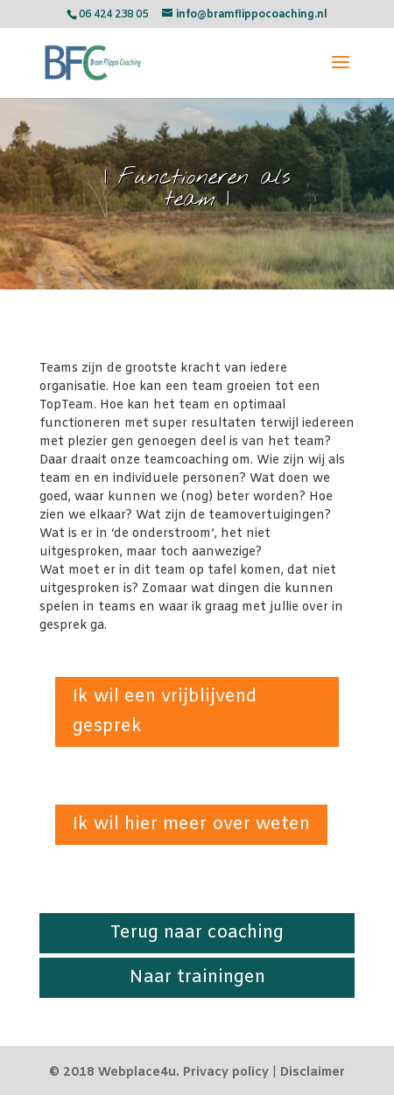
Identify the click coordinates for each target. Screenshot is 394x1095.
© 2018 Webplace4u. (114, 1072)
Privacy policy (226, 1072)
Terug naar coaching (197, 933)
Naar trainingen (197, 977)
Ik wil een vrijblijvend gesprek (165, 711)
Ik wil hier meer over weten (191, 824)
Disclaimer (312, 1072)
